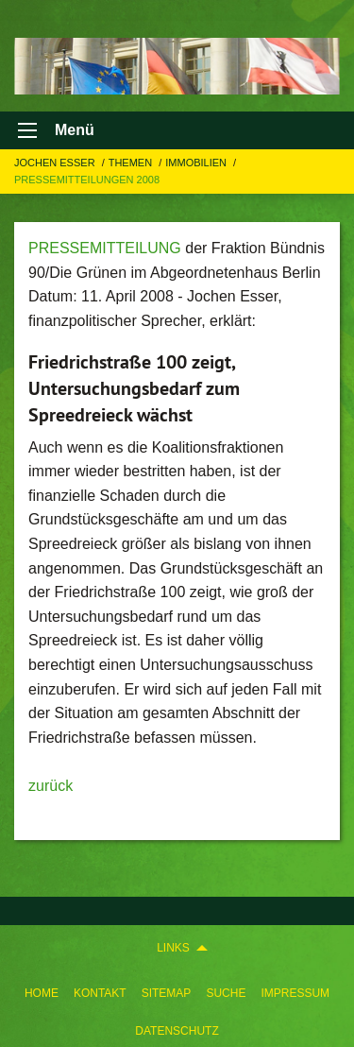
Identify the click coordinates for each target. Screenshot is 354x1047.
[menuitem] (42, 989)
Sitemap (167, 993)
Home (42, 993)
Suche (225, 993)
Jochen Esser (56, 162)
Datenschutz (176, 1031)
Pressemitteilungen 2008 (87, 179)
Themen (132, 162)
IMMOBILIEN (197, 162)
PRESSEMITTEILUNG (104, 248)
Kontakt (100, 993)
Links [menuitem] (173, 947)
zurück (50, 786)
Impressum (295, 993)
